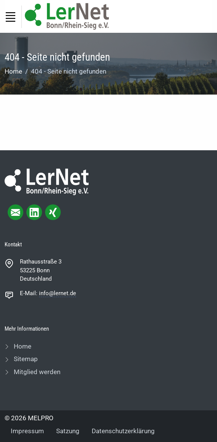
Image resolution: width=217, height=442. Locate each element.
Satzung (67, 431)
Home (13, 71)
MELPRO (40, 418)
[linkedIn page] (34, 212)
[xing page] (53, 212)
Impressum (27, 431)
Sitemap (25, 359)
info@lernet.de (57, 293)
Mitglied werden (36, 372)
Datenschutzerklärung (123, 431)
